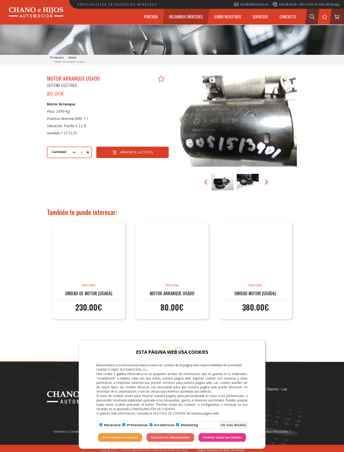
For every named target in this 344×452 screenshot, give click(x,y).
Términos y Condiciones (70, 431)
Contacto (288, 17)
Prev (206, 182)
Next (266, 182)
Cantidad (59, 152)
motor (73, 57)
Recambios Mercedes (186, 17)
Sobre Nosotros (227, 17)
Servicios (260, 17)
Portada (151, 17)
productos (57, 57)
